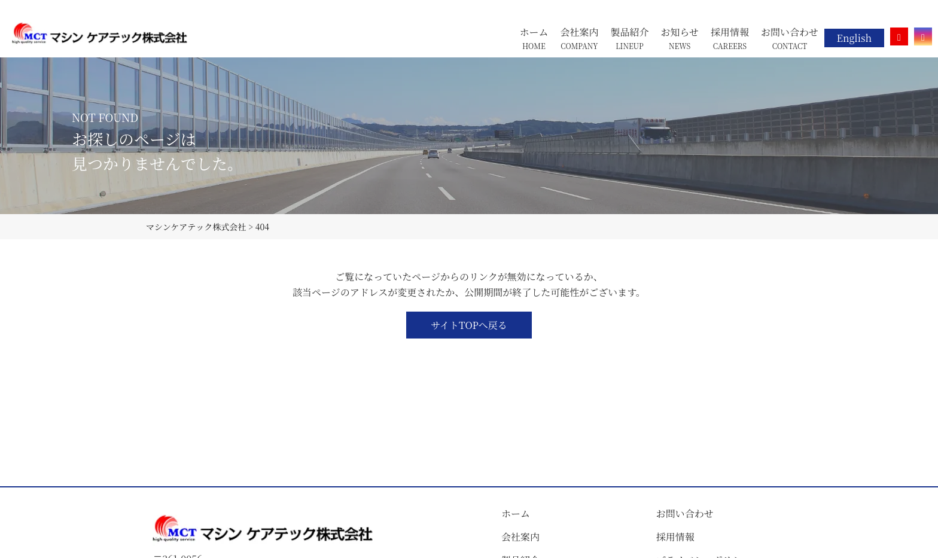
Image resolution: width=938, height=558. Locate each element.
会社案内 (520, 537)
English (854, 38)
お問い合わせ (685, 513)
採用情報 (675, 537)
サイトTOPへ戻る (469, 325)
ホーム (515, 513)
